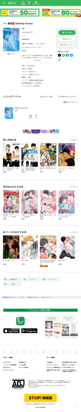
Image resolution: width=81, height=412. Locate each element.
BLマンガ (32, 71)
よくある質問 (22, 365)
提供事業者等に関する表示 (69, 362)
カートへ (68, 39)
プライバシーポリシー (52, 365)
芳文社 (30, 68)
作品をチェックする (68, 44)
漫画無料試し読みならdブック (10, 297)
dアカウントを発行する (33, 403)
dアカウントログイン (8, 370)
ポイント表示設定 (23, 367)
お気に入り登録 (47, 96)
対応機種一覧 (22, 362)
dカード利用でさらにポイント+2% (31, 47)
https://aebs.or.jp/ (33, 387)
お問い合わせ (6, 367)
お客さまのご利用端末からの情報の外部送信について (69, 370)
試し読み (12, 54)
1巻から (66, 102)
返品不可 (24, 50)
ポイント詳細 (39, 43)
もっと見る (73, 140)
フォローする (31, 32)
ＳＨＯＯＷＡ (26, 32)
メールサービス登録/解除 (9, 365)
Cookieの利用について (68, 367)
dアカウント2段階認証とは (54, 367)
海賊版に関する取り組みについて (54, 370)
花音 (29, 77)
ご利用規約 (50, 362)
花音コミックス (34, 74)
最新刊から (74, 102)
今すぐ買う (68, 32)
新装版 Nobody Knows (21, 108)
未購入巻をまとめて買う (68, 96)
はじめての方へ (7, 362)
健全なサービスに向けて (68, 365)
